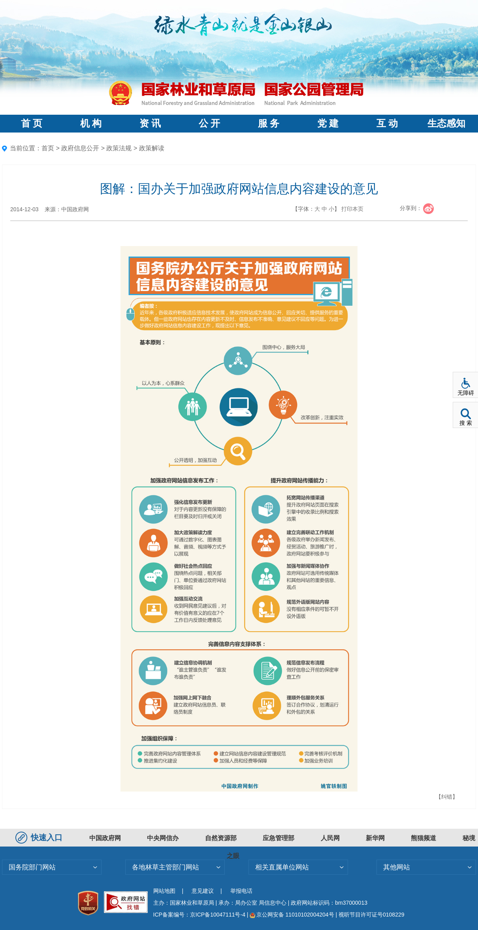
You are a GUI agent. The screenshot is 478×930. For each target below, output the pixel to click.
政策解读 (151, 148)
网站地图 (164, 891)
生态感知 (446, 123)
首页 (47, 148)
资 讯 (150, 123)
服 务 (268, 123)
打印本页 (352, 209)
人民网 (330, 838)
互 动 (387, 123)
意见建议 (203, 891)
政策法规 (119, 148)
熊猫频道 (423, 838)
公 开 (209, 123)
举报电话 (241, 891)
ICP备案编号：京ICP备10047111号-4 (200, 914)
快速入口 (40, 837)
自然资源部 (221, 838)
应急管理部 (278, 838)
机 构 (91, 123)
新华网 (375, 838)
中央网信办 (163, 838)
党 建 (328, 123)
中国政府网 (105, 838)
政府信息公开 (80, 148)
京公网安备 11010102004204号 (292, 914)
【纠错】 (447, 797)
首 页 (31, 123)
